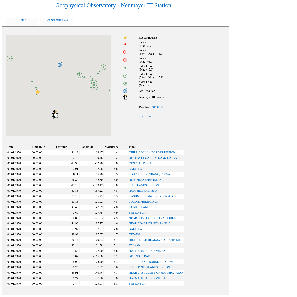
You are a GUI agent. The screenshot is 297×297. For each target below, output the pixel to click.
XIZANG (134, 234)
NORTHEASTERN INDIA (145, 179)
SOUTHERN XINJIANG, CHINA (149, 174)
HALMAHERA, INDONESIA (147, 250)
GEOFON (158, 107)
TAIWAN (134, 245)
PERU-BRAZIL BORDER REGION (151, 261)
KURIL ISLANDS (140, 207)
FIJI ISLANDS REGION (144, 185)
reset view (145, 116)
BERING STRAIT (140, 256)
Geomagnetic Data (57, 19)
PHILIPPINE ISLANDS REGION (149, 267)
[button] (55, 114)
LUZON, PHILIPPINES (143, 201)
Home (22, 19)
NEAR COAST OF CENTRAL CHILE (152, 218)
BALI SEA (135, 168)
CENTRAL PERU (140, 163)
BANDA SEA (137, 212)
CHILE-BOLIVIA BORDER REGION (152, 152)
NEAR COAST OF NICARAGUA (149, 223)
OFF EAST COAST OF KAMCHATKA (153, 157)
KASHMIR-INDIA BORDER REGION (152, 196)
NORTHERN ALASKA (143, 190)
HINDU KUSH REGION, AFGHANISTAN (155, 239)
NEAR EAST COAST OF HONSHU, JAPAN (156, 272)
